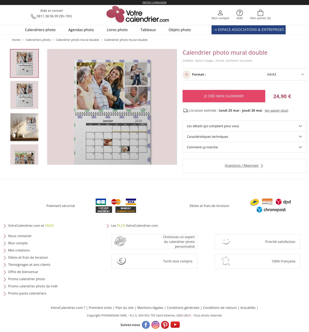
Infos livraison (155, 2)
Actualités (248, 307)
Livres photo (117, 29)
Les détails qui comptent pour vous (213, 126)
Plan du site (124, 307)
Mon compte (18, 243)
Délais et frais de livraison (209, 206)
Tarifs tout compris (178, 261)
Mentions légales (150, 307)
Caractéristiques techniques (207, 136)
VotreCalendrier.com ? (68, 307)
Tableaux (148, 29)
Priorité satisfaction (280, 241)
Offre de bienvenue (23, 272)
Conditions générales (183, 307)
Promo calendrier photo (26, 279)
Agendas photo (81, 29)
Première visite (100, 307)
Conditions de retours (220, 307)
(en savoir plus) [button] (276, 110)
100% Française (283, 261)
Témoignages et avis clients (29, 265)
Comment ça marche (202, 147)
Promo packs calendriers (27, 293)
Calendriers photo (40, 29)
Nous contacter (20, 236)
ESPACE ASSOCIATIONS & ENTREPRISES (248, 30)
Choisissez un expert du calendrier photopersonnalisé (179, 242)
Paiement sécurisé (61, 206)
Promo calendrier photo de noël (33, 286)
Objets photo (180, 29)
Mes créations (19, 250)
